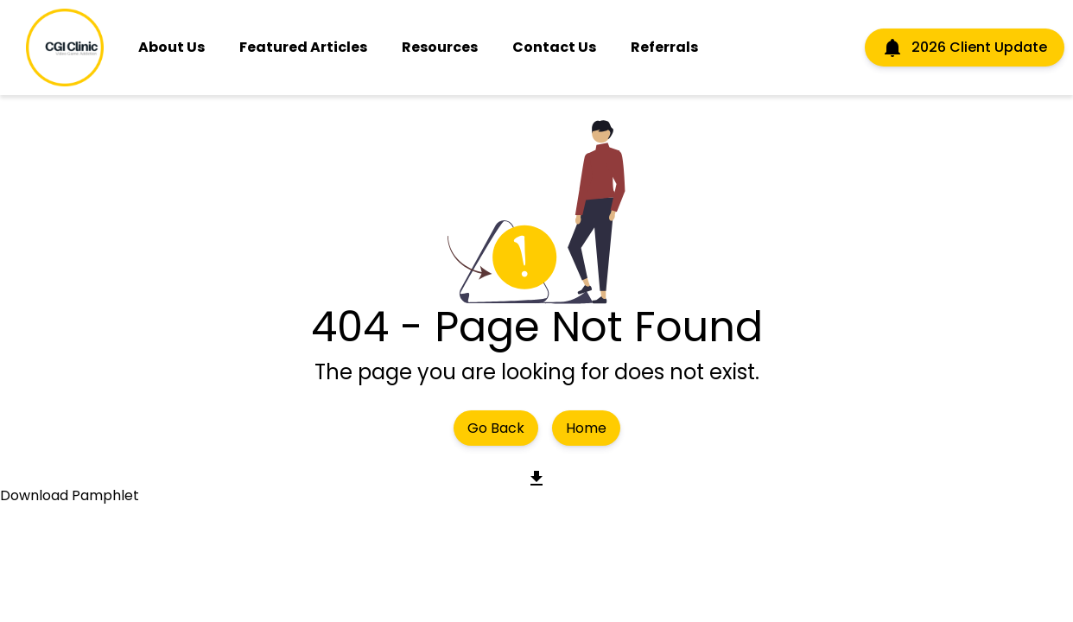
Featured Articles (303, 47)
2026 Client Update (964, 47)
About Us (171, 47)
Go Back (495, 428)
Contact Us (554, 47)
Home (586, 428)
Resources (440, 47)
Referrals (664, 47)
